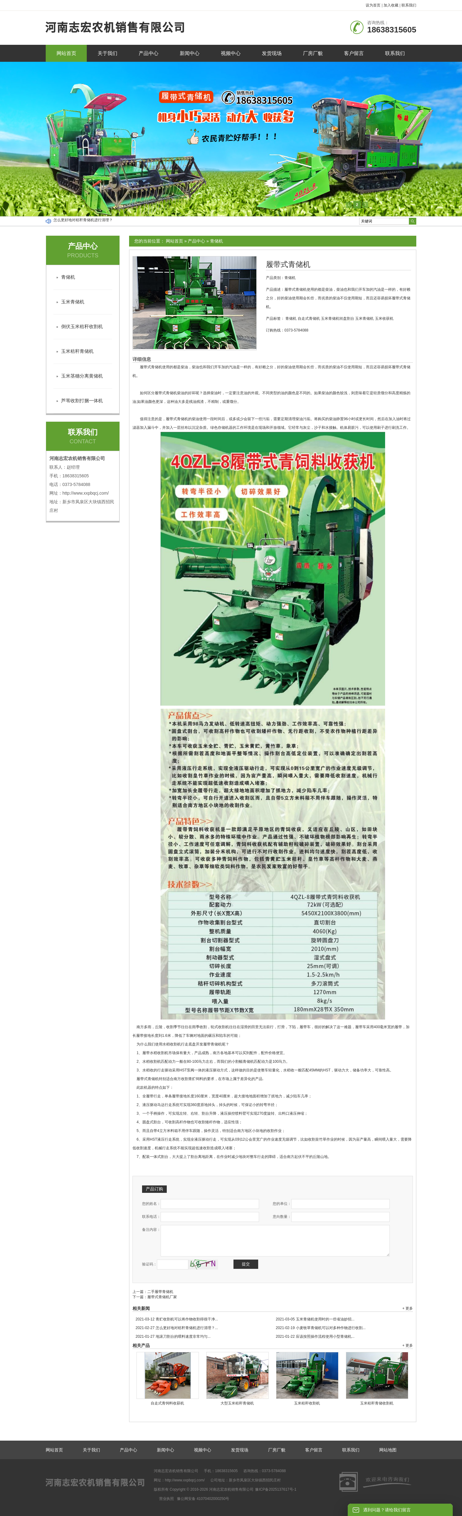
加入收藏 (391, 5)
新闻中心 (190, 53)
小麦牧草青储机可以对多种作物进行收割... (321, 1328)
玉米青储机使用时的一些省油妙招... (315, 1319)
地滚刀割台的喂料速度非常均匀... (173, 1336)
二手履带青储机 (160, 1292)
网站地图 (388, 1449)
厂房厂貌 (313, 53)
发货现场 (272, 53)
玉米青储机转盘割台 (337, 318)
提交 (246, 1264)
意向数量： (282, 1216)
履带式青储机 (288, 264)
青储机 (216, 241)
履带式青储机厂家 (162, 1297)
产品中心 (148, 53)
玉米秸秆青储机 (77, 351)
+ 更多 (407, 1308)
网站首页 (66, 53)
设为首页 (373, 5)
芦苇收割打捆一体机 (82, 400)
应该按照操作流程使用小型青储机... (315, 1336)
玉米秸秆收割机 (307, 1403)
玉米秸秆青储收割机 (376, 1403)
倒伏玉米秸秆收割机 (82, 326)
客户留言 (354, 53)
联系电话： (151, 1216)
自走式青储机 (309, 318)
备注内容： (151, 1229)
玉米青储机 (364, 318)
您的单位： (282, 1203)
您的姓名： (151, 1203)
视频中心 (231, 53)
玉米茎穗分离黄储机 (82, 375)
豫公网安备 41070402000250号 (203, 1499)
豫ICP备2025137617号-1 (275, 1489)
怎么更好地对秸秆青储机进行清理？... (177, 1328)
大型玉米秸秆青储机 (237, 1403)
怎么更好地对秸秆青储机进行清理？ (83, 221)
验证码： (149, 1264)
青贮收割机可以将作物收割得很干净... (177, 1319)
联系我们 (408, 5)
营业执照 (166, 1499)
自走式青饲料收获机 (167, 1403)
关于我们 (107, 53)
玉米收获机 (384, 318)
